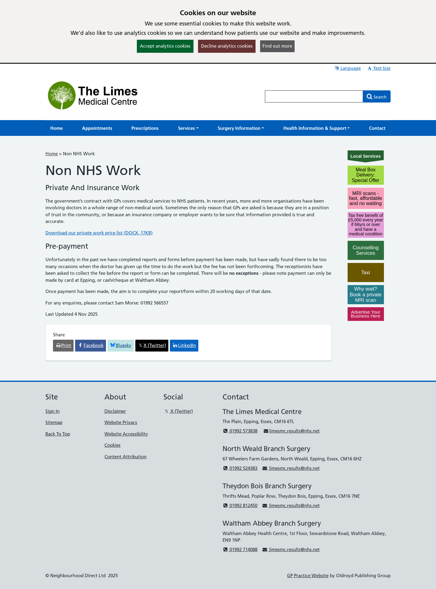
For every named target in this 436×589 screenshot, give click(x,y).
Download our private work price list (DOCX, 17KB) (99, 233)
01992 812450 (240, 505)
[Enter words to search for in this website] (314, 96)
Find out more (277, 46)
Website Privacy (120, 422)
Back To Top (57, 434)
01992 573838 (240, 431)
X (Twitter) (178, 411)
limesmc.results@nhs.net (291, 431)
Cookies (112, 445)
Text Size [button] (379, 68)
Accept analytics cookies (165, 46)
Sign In (52, 411)
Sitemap (53, 422)
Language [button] (347, 68)
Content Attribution (125, 456)
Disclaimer (115, 411)
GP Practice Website (308, 575)
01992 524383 (240, 468)
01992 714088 (240, 549)
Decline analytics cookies (227, 46)
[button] (188, 128)
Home (51, 154)
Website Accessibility (126, 434)
